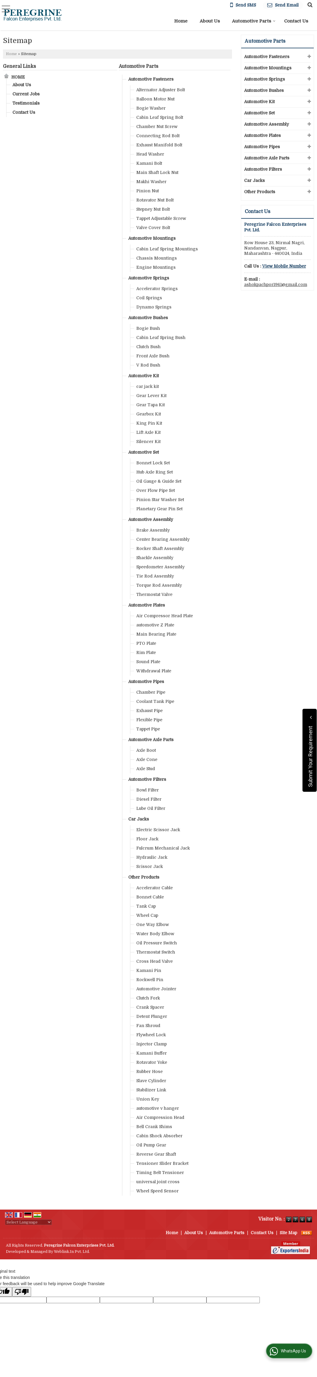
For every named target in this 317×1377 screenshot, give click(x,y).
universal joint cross (158, 1181)
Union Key (147, 1099)
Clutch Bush (148, 346)
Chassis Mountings (156, 258)
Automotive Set (143, 452)
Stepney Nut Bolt (153, 209)
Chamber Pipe (150, 692)
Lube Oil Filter (150, 808)
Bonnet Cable (150, 897)
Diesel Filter (148, 799)
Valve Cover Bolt (153, 227)
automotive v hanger (157, 1108)
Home (181, 21)
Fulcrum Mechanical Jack (163, 848)
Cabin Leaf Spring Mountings (167, 249)
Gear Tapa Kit (150, 404)
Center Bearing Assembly (163, 539)
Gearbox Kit (148, 414)
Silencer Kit (148, 441)
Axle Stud (145, 768)
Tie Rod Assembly (155, 576)
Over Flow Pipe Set (155, 490)
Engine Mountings (156, 267)
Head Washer (150, 154)
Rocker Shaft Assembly (160, 548)
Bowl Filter (147, 790)
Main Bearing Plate (156, 634)
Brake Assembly (153, 530)
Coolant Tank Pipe (155, 701)
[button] (284, 266)
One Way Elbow (152, 924)
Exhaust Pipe (149, 710)
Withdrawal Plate (153, 670)
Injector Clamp (151, 1044)
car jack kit (147, 386)
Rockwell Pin (149, 979)
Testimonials (26, 103)
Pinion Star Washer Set (160, 499)
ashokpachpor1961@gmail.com (275, 284)
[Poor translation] (21, 1292)
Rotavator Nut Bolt (155, 200)
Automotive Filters (147, 779)
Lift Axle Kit (148, 432)
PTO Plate (146, 643)
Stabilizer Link (151, 1089)
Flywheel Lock (151, 1034)
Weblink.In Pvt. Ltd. (72, 1252)
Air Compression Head (160, 1117)
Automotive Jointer (156, 988)
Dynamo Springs (154, 307)
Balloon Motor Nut (155, 99)
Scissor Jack (149, 866)
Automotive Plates (146, 605)
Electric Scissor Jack (158, 829)
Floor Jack (147, 839)
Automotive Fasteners (151, 79)
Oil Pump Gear (151, 1145)
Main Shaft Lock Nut (157, 172)
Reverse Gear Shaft (156, 1154)
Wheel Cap (147, 915)
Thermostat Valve (154, 594)
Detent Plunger (151, 1016)
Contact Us (296, 21)
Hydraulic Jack (151, 857)
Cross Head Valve (154, 961)
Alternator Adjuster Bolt (160, 89)
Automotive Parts (254, 21)
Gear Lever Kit (151, 395)
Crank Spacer (150, 1007)
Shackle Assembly (154, 557)
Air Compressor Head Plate (164, 615)
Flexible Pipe (149, 719)
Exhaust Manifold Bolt (159, 145)
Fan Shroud (148, 1025)
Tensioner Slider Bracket (162, 1163)
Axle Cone (146, 759)
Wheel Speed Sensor (157, 1191)
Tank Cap (146, 906)
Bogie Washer (151, 108)
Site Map (288, 1232)
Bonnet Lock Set (153, 462)
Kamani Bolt (149, 163)
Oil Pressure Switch (156, 943)
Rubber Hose (149, 1071)
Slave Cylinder (151, 1080)
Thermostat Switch (155, 952)
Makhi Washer (151, 181)
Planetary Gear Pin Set (159, 508)
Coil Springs (149, 297)
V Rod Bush (148, 365)
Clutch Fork (148, 998)
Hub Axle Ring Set (154, 472)
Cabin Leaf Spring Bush (160, 337)
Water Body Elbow (155, 933)
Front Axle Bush (152, 356)
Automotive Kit (143, 375)
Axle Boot (146, 750)
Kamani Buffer (151, 1053)
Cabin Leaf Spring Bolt (159, 117)
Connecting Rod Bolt (158, 135)
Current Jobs (26, 94)
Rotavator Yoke (151, 1062)
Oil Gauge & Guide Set (158, 481)
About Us (210, 21)
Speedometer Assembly (160, 566)
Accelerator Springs (157, 288)
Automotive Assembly (150, 519)
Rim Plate (146, 652)
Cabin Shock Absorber (159, 1135)
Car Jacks (138, 819)
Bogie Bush (148, 328)
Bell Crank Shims (154, 1126)
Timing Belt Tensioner (160, 1172)
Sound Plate (148, 661)
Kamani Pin (148, 970)
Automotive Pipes (146, 681)
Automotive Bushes (148, 317)
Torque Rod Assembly (159, 585)
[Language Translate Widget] (28, 1222)
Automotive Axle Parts (151, 739)
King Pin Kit (149, 423)
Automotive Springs (148, 278)
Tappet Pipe (148, 729)
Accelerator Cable (154, 887)
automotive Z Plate (155, 625)
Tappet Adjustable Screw (161, 218)
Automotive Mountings (152, 238)
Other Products (143, 877)
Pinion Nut (147, 190)
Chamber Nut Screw (156, 126)
